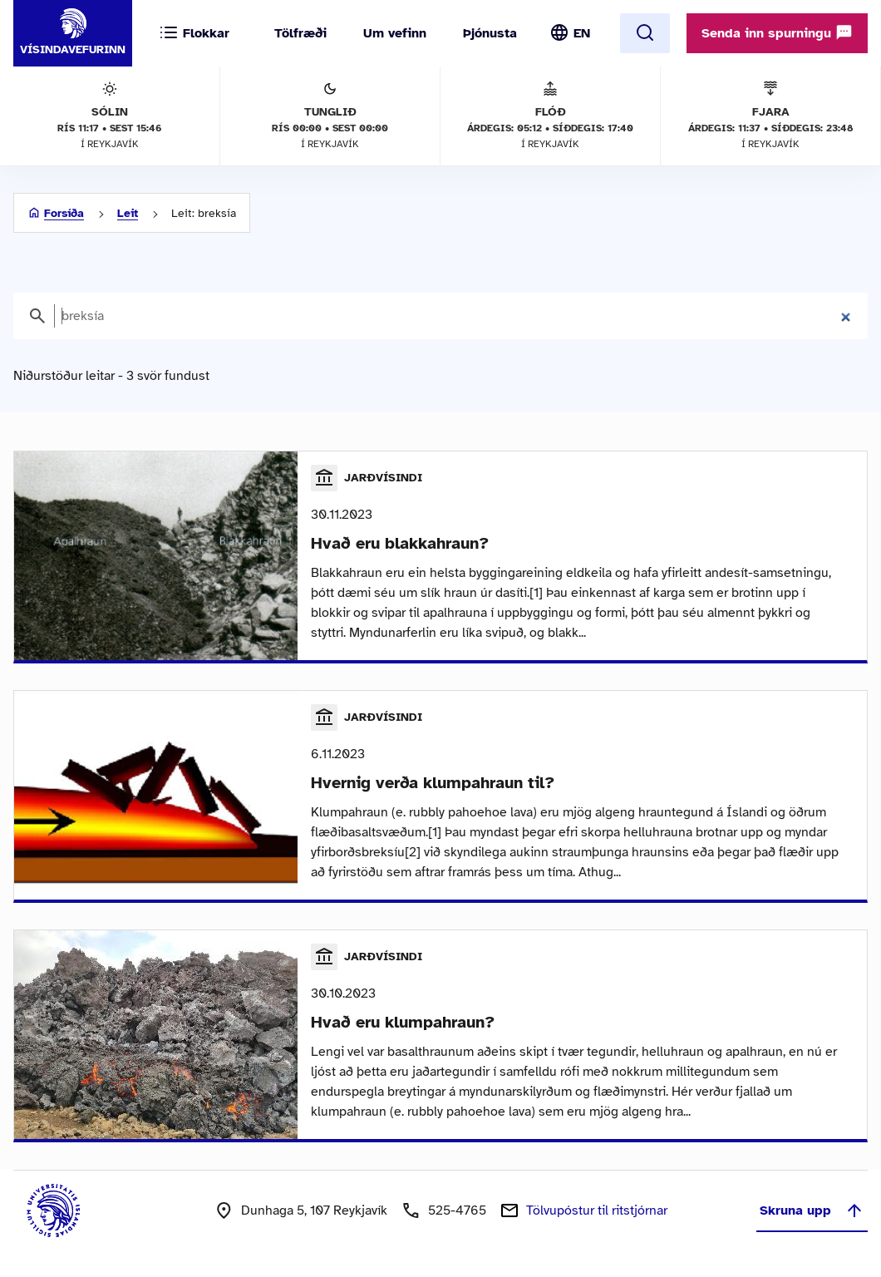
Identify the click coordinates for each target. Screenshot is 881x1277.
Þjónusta (490, 33)
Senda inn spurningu (777, 32)
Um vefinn (394, 33)
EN (581, 33)
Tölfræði (300, 33)
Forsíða (64, 213)
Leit (127, 213)
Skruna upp (812, 1210)
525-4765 (457, 1210)
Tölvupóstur (596, 1210)
